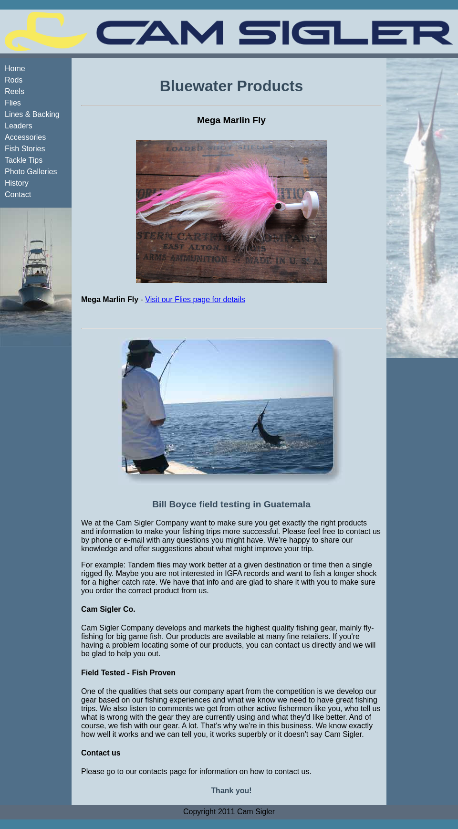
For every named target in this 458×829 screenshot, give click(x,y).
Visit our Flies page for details (195, 299)
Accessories (25, 137)
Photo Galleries (31, 172)
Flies (13, 103)
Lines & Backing (32, 114)
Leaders (18, 126)
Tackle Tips (23, 160)
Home (15, 68)
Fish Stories (25, 149)
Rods (13, 80)
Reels (14, 91)
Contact (18, 194)
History (17, 183)
